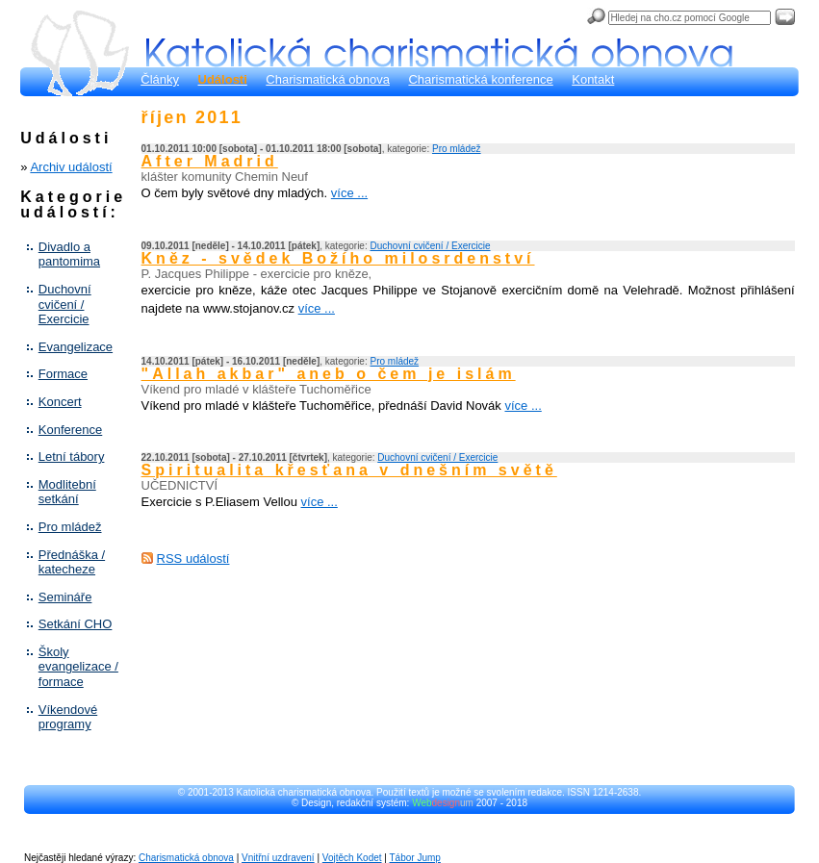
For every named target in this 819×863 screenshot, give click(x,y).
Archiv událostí (71, 167)
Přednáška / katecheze (71, 562)
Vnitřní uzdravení (278, 857)
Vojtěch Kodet (352, 857)
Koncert (60, 401)
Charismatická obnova (328, 79)
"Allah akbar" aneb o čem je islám (328, 374)
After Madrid (209, 161)
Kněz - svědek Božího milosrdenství (338, 258)
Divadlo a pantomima (69, 254)
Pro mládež (70, 527)
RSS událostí (193, 558)
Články (160, 79)
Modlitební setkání (67, 492)
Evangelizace (75, 347)
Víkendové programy (67, 717)
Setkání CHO (75, 624)
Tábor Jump (415, 857)
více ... (349, 193)
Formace (63, 374)
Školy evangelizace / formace (78, 667)
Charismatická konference (480, 79)
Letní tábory (71, 456)
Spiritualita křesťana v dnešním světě (349, 470)
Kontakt (593, 79)
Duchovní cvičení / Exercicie (64, 304)
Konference (70, 429)
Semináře (65, 597)
